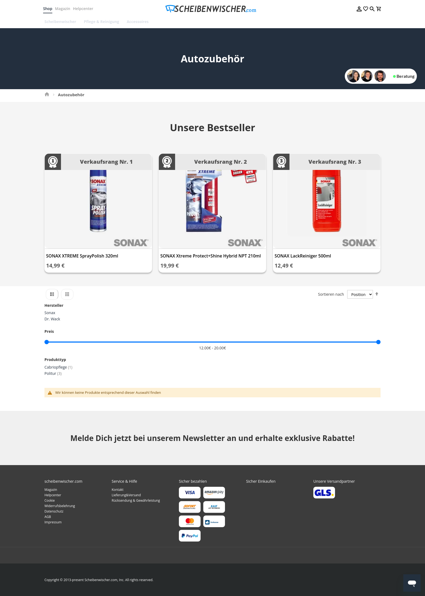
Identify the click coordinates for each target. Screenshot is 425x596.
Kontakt (117, 489)
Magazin (64, 8)
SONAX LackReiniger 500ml (303, 256)
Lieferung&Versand (126, 495)
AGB (47, 516)
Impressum (53, 522)
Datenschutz (53, 511)
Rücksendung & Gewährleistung (136, 500)
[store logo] (212, 9)
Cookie (49, 500)
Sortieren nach (331, 294)
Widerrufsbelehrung (59, 506)
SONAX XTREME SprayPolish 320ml (82, 256)
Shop (49, 8)
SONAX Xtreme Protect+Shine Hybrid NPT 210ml (210, 256)
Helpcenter (84, 8)
